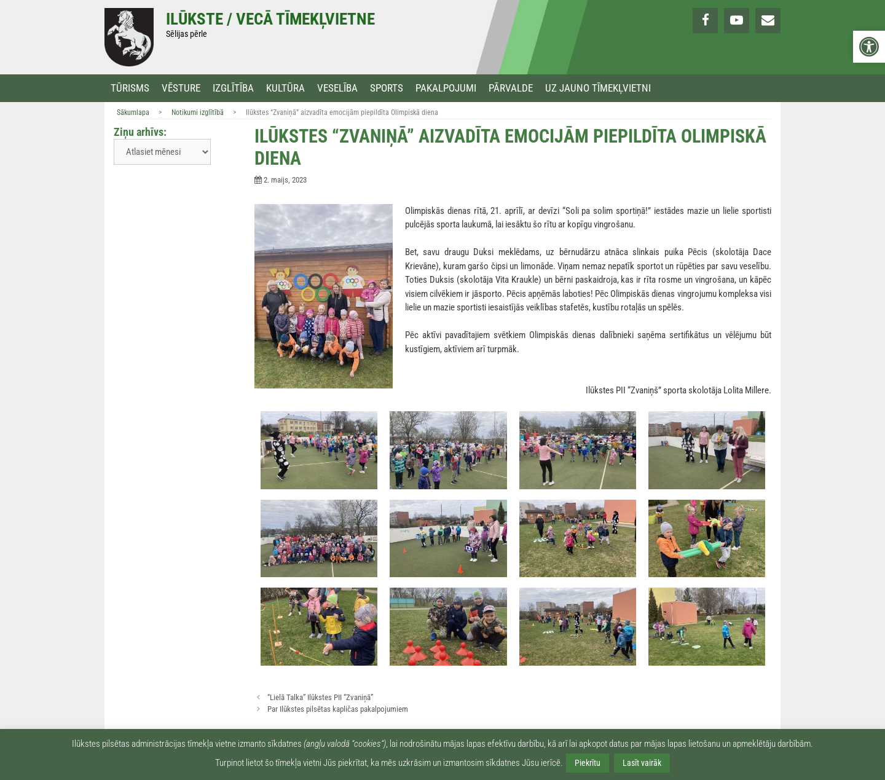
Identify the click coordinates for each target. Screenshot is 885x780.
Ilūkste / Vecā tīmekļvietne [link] (270, 19)
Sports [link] (386, 88)
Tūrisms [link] (130, 88)
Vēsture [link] (181, 88)
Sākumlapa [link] (133, 112)
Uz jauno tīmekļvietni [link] (598, 88)
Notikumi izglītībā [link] (197, 112)
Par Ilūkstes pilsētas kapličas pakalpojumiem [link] (337, 709)
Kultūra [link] (285, 88)
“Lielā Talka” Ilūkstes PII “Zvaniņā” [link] (320, 697)
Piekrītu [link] (587, 763)
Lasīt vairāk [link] (642, 763)
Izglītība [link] (233, 88)
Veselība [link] (337, 88)
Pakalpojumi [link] (445, 88)
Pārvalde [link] (511, 88)
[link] (869, 47)
